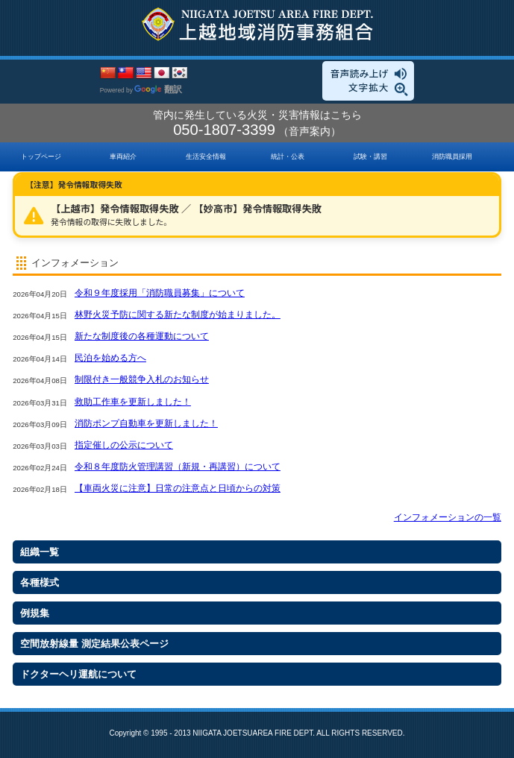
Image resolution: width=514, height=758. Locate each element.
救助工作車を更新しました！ (133, 402)
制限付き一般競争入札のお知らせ (142, 379)
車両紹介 (123, 156)
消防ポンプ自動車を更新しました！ (146, 423)
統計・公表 (287, 156)
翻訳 (158, 89)
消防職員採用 (452, 156)
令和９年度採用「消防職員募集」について (160, 293)
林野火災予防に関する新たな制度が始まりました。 (177, 314)
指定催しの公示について (124, 445)
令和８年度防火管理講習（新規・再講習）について (177, 466)
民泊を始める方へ (110, 358)
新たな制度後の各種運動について (142, 336)
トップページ (41, 156)
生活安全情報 (206, 156)
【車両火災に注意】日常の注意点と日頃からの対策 (177, 488)
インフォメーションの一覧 (447, 517)
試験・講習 (370, 156)
